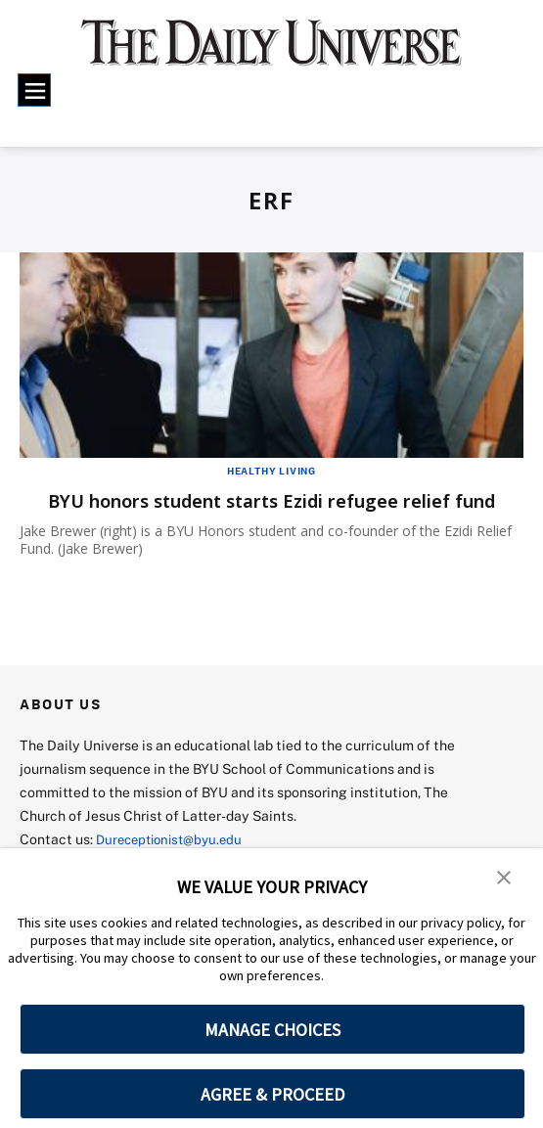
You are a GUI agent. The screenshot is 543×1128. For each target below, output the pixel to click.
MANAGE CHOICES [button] (272, 1029)
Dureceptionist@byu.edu (174, 839)
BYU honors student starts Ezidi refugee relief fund (271, 500)
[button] (504, 876)
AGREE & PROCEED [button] (272, 1094)
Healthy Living (271, 470)
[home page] (271, 53)
